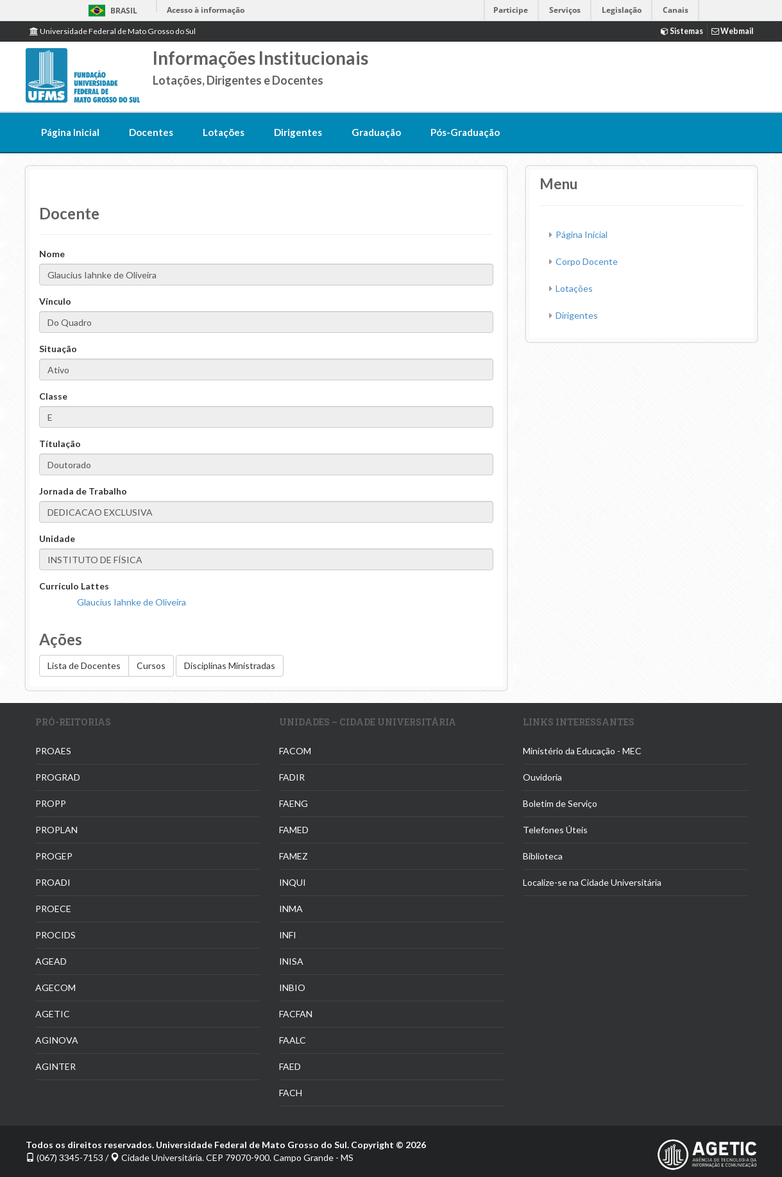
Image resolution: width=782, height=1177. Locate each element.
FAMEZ (293, 856)
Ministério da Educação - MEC (582, 750)
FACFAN (295, 1013)
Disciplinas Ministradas (229, 665)
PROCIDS (55, 934)
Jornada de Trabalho (83, 491)
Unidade (57, 538)
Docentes (151, 132)
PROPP (50, 803)
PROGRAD (57, 777)
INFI (287, 934)
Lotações (223, 132)
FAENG (293, 803)
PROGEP (53, 856)
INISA (291, 961)
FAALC (292, 1040)
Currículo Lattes (74, 585)
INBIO (292, 987)
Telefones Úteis (555, 829)
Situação (58, 348)
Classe (53, 396)
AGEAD (51, 961)
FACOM (295, 750)
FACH (290, 1092)
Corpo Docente (587, 261)
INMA (291, 908)
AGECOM (55, 987)
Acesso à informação (205, 9)
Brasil (110, 10)
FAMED (294, 829)
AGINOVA (56, 1040)
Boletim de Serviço (560, 803)
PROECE (53, 908)
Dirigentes (298, 132)
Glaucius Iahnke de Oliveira (131, 602)
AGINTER (55, 1066)
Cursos (151, 665)
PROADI (53, 882)
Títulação (60, 443)
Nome (52, 253)
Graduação (376, 132)
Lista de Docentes (84, 665)
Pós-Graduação (465, 132)
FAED (290, 1066)
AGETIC (52, 1013)
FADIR (292, 777)
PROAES (53, 750)
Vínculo (55, 301)
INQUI (292, 882)
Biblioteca (543, 856)
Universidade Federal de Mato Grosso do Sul (113, 31)
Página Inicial (70, 132)
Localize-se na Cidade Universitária (592, 882)
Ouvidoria (542, 777)
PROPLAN (56, 829)
